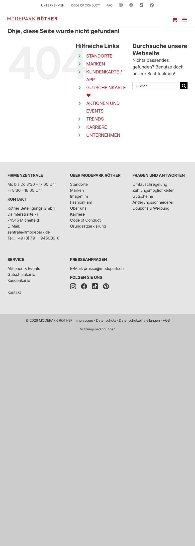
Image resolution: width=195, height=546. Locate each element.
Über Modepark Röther (95, 175)
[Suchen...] (156, 85)
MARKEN (95, 63)
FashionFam (81, 202)
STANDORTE (99, 56)
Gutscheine (142, 196)
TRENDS (95, 118)
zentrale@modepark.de (28, 232)
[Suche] (184, 85)
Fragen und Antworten (158, 175)
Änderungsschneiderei (152, 202)
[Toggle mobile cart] (174, 19)
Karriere (77, 214)
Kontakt (16, 199)
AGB (166, 320)
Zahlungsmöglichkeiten (153, 190)
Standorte (79, 184)
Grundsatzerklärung (88, 226)
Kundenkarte (18, 280)
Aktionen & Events (23, 268)
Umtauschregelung (149, 184)
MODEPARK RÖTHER (56, 320)
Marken (77, 190)
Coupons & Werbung (150, 208)
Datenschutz (106, 320)
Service (15, 259)
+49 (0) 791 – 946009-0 (38, 238)
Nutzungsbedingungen (97, 329)
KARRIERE (96, 127)
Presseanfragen (88, 259)
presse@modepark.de (104, 268)
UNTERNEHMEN (103, 135)
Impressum (84, 320)
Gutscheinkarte (21, 274)
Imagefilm (79, 196)
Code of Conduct (85, 220)
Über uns (78, 208)
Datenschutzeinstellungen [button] (139, 320)
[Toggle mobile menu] (185, 19)
